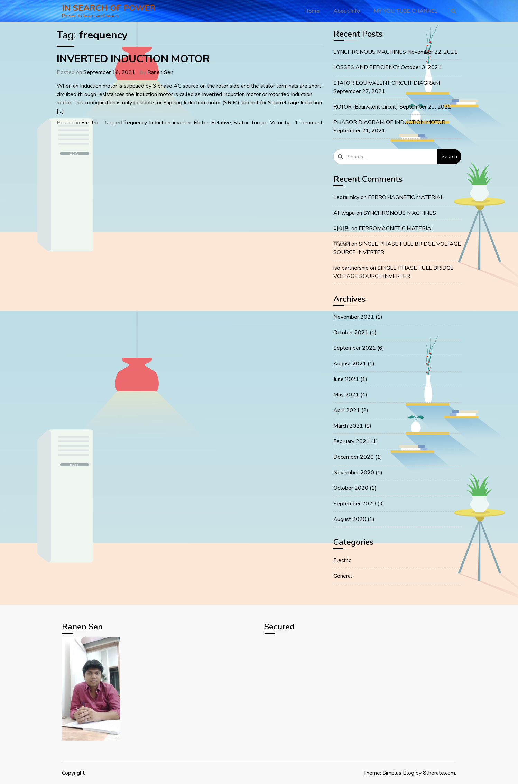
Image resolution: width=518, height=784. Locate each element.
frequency (135, 123)
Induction (159, 123)
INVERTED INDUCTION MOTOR (133, 59)
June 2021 (346, 379)
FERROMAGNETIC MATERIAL (406, 197)
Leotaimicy (346, 197)
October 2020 (350, 488)
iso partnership (351, 268)
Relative (221, 123)
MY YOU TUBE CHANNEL (405, 11)
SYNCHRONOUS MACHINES (369, 52)
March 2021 (348, 426)
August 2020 (349, 519)
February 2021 (351, 441)
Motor (201, 123)
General (342, 576)
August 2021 (349, 363)
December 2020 (353, 457)
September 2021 (354, 348)
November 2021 (353, 317)
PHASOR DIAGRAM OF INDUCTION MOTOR (389, 122)
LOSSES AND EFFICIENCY (366, 67)
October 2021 (350, 332)
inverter (182, 123)
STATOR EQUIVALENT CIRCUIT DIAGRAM (386, 83)
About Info (346, 11)
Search (449, 156)
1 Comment (309, 123)
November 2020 (353, 472)
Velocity (279, 123)
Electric (90, 123)
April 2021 (346, 410)
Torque (259, 123)
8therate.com (439, 773)
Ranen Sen (160, 72)
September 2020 (354, 503)
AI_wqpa (344, 213)
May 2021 (346, 395)
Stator (241, 123)
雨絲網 (341, 244)
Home (312, 11)
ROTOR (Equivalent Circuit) (365, 107)
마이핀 (341, 228)
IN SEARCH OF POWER (109, 7)
